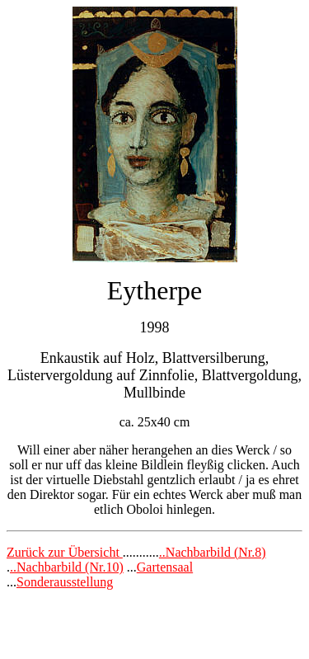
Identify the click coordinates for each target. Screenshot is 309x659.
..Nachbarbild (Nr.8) (212, 552)
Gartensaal (165, 567)
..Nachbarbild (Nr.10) (67, 567)
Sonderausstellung (64, 582)
